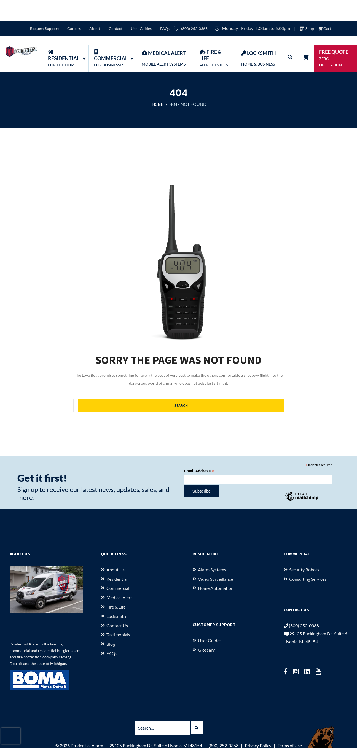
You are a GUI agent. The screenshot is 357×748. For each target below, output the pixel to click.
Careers (74, 7)
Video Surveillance (215, 557)
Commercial (117, 567)
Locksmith (116, 595)
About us (115, 548)
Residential (117, 557)
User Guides (141, 7)
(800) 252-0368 (191, 7)
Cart (324, 7)
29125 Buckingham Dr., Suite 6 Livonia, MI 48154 (155, 724)
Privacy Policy (258, 724)
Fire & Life (115, 585)
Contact (115, 7)
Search (258, 384)
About (94, 7)
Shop (307, 7)
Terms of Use (290, 724)
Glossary (206, 628)
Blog (110, 623)
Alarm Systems (212, 548)
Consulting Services (307, 557)
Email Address (199, 450)
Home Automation (215, 567)
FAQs (165, 7)
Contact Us (117, 604)
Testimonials (118, 613)
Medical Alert (119, 576)
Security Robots (304, 548)
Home (157, 83)
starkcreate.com (207, 740)
